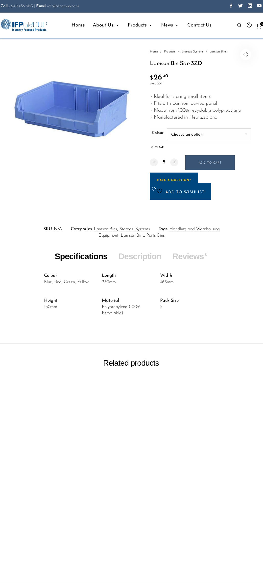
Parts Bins (155, 235)
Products (140, 25)
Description (140, 256)
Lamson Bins (218, 51)
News (170, 25)
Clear (159, 147)
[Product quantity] (164, 162)
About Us (106, 25)
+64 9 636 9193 (16, 6)
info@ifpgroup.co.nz (57, 6)
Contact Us (199, 25)
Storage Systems (192, 51)
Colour (158, 133)
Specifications (80, 256)
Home (78, 25)
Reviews (190, 256)
